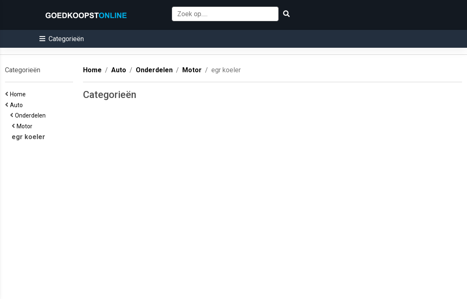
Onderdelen (31, 115)
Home (19, 94)
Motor (26, 126)
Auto (17, 105)
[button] (61, 39)
